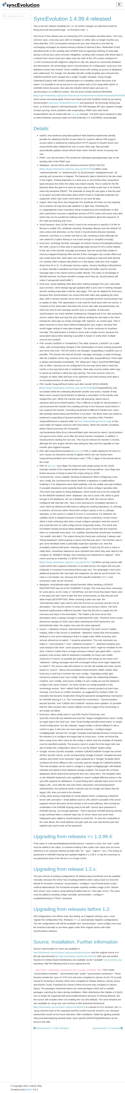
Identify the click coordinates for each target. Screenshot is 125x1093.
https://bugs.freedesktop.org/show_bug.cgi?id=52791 (66, 169)
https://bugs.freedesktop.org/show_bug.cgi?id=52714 (66, 562)
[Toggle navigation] (119, 4)
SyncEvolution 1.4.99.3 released (51, 1028)
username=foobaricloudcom (63, 103)
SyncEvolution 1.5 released (108, 1028)
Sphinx (28, 1089)
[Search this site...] (15, 16)
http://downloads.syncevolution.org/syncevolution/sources (62, 952)
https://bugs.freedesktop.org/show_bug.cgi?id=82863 (66, 388)
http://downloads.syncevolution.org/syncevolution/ (59, 1007)
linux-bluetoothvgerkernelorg (94, 421)
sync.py (75, 114)
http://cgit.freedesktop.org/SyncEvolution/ (74, 956)
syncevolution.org (113, 960)
